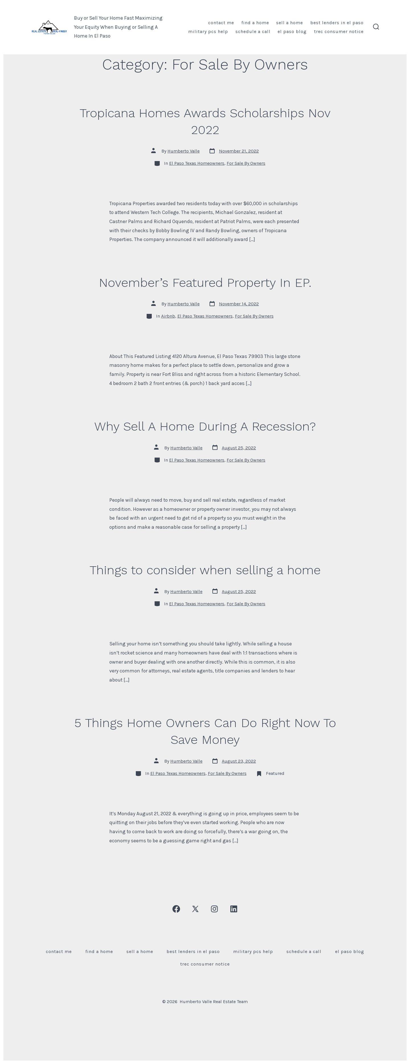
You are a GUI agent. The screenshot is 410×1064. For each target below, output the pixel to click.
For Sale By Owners (246, 163)
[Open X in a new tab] (195, 909)
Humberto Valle (183, 151)
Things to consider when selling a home (205, 570)
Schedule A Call (252, 31)
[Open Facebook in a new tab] (176, 909)
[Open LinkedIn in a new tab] (234, 909)
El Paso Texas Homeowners (196, 163)
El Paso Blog (292, 31)
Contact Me (221, 22)
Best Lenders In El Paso (337, 22)
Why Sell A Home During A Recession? (205, 426)
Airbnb (168, 316)
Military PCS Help (208, 31)
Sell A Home (289, 22)
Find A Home (255, 22)
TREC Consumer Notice (339, 31)
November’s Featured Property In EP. (205, 282)
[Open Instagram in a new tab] (214, 909)
